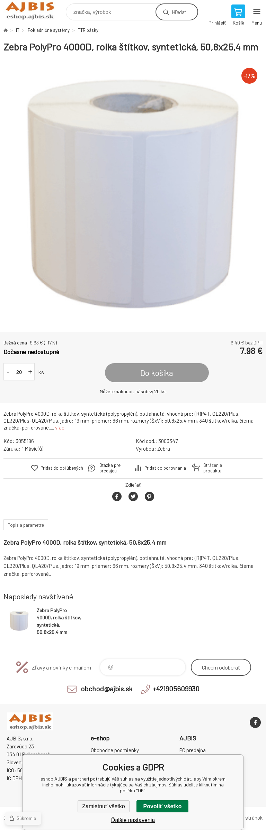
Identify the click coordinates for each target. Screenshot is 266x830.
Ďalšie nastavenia (133, 820)
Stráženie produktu (212, 468)
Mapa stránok (247, 817)
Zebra (163, 448)
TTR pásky (88, 30)
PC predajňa (192, 750)
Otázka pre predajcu (110, 468)
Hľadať (179, 12)
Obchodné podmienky (115, 750)
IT (17, 30)
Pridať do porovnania (165, 468)
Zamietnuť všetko (103, 806)
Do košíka (156, 373)
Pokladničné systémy (49, 30)
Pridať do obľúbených (62, 468)
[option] (133, 192)
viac (59, 427)
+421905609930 (176, 688)
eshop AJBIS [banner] (34, 10)
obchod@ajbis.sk (106, 688)
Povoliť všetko (162, 806)
